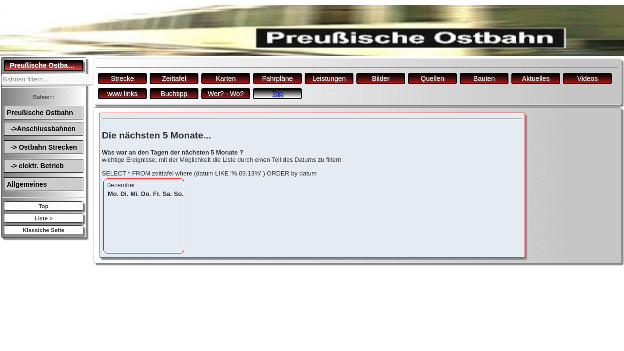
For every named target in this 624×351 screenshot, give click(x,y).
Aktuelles (536, 78)
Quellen (432, 78)
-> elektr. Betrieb (35, 166)
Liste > (44, 218)
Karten (225, 78)
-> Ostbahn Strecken (42, 147)
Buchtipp (174, 94)
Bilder (381, 78)
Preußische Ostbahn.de (46, 65)
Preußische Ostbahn (40, 113)
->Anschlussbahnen (41, 129)
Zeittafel (174, 78)
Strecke (122, 78)
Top (43, 206)
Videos (587, 78)
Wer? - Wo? (226, 94)
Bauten (484, 78)
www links (122, 94)
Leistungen (329, 78)
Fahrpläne (277, 78)
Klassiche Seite (43, 230)
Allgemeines (27, 184)
